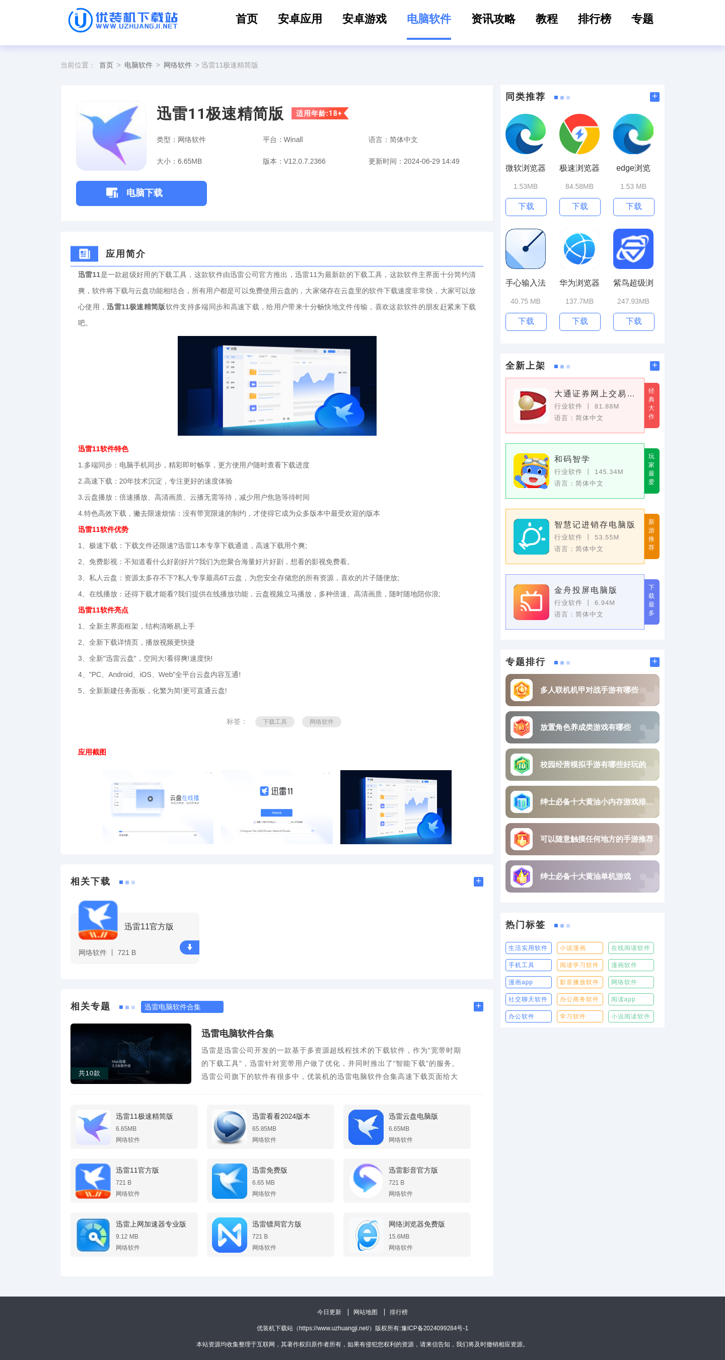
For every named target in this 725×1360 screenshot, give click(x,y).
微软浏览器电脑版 (525, 168)
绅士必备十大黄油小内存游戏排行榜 (597, 801)
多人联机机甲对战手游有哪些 (589, 690)
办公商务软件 (579, 999)
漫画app (521, 982)
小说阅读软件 (630, 1016)
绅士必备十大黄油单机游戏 (585, 876)
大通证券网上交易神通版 (595, 393)
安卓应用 (300, 19)
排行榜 (594, 19)
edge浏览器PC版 (633, 168)
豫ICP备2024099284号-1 (434, 1328)
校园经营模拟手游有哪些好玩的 (593, 764)
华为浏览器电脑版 (579, 283)
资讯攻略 (493, 19)
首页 (247, 19)
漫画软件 (624, 965)
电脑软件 (429, 19)
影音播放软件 (579, 982)
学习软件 (573, 1016)
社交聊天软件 (528, 999)
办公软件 (522, 1016)
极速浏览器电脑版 (579, 168)
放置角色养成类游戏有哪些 (585, 727)
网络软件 (178, 65)
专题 (642, 19)
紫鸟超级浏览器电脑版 (633, 283)
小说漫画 (573, 947)
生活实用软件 (528, 947)
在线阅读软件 (630, 947)
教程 (547, 19)
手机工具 (522, 965)
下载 (189, 947)
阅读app (623, 999)
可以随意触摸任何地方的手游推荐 (597, 839)
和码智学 (572, 459)
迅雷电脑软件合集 (237, 1034)
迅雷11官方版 (149, 926)
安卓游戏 (364, 19)
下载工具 (275, 721)
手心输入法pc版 (525, 283)
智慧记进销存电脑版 (595, 524)
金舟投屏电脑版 (586, 590)
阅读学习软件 (579, 965)
